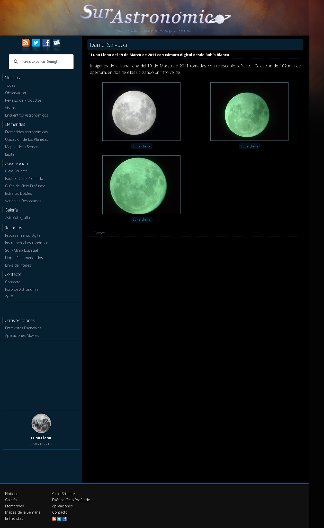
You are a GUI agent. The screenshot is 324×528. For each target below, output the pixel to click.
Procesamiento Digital (23, 235)
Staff (9, 296)
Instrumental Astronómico (26, 242)
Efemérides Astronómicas (26, 131)
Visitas (10, 107)
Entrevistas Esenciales (23, 327)
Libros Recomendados (24, 257)
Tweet (99, 232)
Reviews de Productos (23, 100)
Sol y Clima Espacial (21, 250)
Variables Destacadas (23, 200)
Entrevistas (14, 518)
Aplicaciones (62, 506)
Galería (11, 499)
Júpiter (10, 154)
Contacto (13, 281)
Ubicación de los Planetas (26, 139)
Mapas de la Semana (22, 146)
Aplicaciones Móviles (22, 335)
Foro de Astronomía (22, 289)
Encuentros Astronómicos (26, 115)
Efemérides (14, 506)
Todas (10, 85)
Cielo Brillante (16, 171)
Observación (15, 92)
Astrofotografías (18, 217)
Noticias (12, 493)
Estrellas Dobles (18, 193)
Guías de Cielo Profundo (25, 185)
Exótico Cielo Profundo (24, 178)
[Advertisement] (41, 375)
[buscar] (40, 62)
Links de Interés (18, 265)
